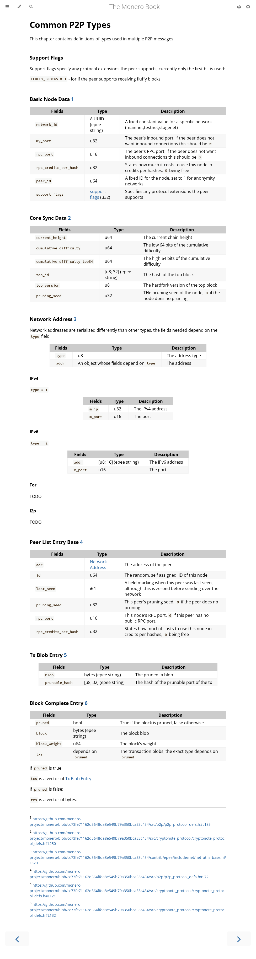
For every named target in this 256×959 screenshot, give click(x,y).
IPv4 (34, 378)
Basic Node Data (50, 99)
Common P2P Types (70, 24)
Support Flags (46, 57)
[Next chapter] (239, 938)
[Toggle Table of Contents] (7, 6)
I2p (33, 511)
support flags (98, 194)
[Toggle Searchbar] (31, 6)
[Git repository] (248, 6)
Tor (33, 485)
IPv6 (34, 432)
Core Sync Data (49, 218)
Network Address (52, 319)
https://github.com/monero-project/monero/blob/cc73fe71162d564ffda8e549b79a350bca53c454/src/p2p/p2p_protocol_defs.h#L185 (120, 821)
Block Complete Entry (57, 703)
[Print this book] (239, 6)
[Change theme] (19, 6)
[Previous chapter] (17, 938)
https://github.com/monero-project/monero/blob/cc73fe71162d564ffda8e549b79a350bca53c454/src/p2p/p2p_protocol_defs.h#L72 (119, 874)
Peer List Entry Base (55, 542)
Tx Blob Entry (47, 655)
